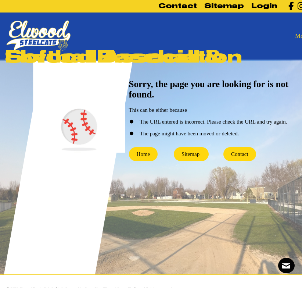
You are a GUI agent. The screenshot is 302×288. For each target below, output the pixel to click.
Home (143, 154)
